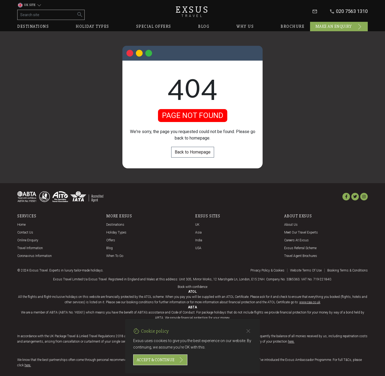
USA (198, 248)
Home (21, 225)
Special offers (153, 26)
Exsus (192, 11)
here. (291, 341)
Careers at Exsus (296, 240)
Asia (198, 232)
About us (291, 225)
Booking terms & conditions (347, 270)
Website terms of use (306, 270)
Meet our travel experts (301, 232)
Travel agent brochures (300, 256)
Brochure (292, 26)
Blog (203, 26)
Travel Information (30, 248)
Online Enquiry (27, 240)
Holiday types (92, 26)
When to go (114, 256)
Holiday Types (116, 232)
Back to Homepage (193, 152)
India (198, 240)
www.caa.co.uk (309, 302)
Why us (245, 26)
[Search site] (46, 15)
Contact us (25, 232)
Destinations (33, 26)
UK (197, 225)
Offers (110, 240)
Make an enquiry (339, 26)
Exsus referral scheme (300, 248)
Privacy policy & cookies (267, 270)
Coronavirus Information (34, 256)
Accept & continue (160, 360)
